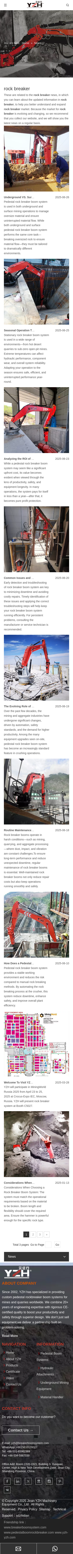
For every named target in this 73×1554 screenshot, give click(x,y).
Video (10, 1378)
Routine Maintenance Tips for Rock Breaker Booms (37, 830)
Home (10, 1352)
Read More (10, 1336)
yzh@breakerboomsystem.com (30, 1443)
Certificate (13, 1371)
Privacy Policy (27, 1509)
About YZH (13, 1359)
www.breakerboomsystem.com (25, 1527)
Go (57, 1244)
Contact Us (13, 1384)
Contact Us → (20, 1430)
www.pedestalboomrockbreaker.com (29, 1532)
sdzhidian (22, 1515)
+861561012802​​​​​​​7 (26, 1447)
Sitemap (44, 1509)
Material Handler (51, 1397)
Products (12, 1365)
